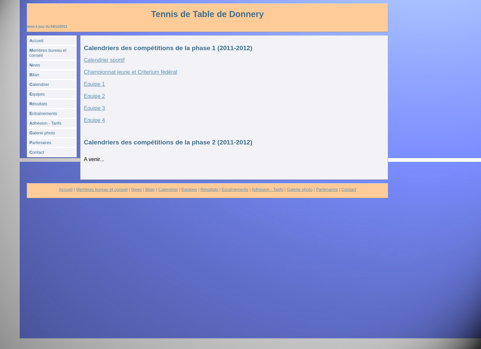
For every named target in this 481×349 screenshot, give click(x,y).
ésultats (38, 103)
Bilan (150, 189)
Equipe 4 (94, 120)
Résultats (209, 189)
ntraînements (43, 113)
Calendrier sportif (104, 60)
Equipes (189, 189)
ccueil (36, 40)
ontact (36, 152)
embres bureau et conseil (47, 53)
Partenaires (327, 189)
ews (34, 65)
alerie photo (42, 132)
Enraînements (235, 189)
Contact (348, 189)
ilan (34, 74)
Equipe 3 (94, 108)
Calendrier (168, 189)
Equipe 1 (94, 84)
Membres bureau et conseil (102, 189)
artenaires (40, 142)
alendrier (39, 84)
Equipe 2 (94, 96)
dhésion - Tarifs (45, 123)
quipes (37, 94)
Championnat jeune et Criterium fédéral (130, 72)
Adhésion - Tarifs (267, 189)
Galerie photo (300, 189)
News (136, 189)
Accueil (65, 189)
